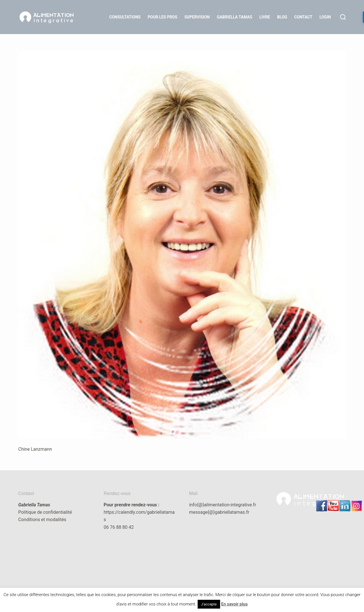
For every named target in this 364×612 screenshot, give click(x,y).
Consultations (124, 17)
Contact (303, 17)
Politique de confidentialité (45, 512)
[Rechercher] (343, 17)
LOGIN (325, 17)
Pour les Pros (162, 17)
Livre (264, 17)
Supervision (197, 17)
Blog (282, 17)
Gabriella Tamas (234, 17)
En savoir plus (234, 604)
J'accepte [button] (209, 604)
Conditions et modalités (42, 519)
